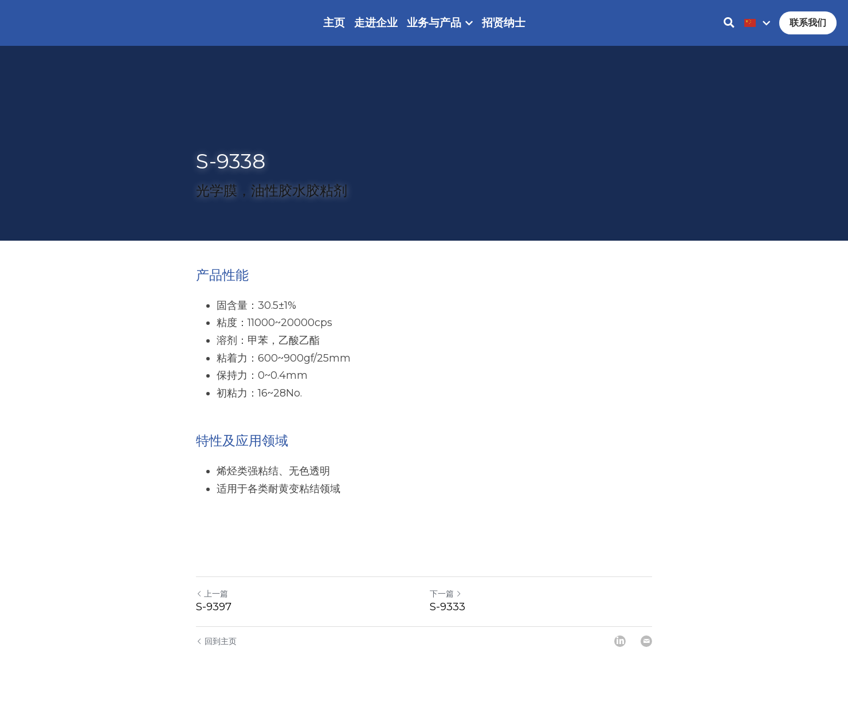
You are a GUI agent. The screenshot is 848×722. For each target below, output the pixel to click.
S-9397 (213, 618)
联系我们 (808, 28)
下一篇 (446, 605)
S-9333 (447, 618)
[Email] (646, 652)
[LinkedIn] (620, 652)
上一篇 (212, 605)
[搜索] (729, 28)
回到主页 (216, 653)
